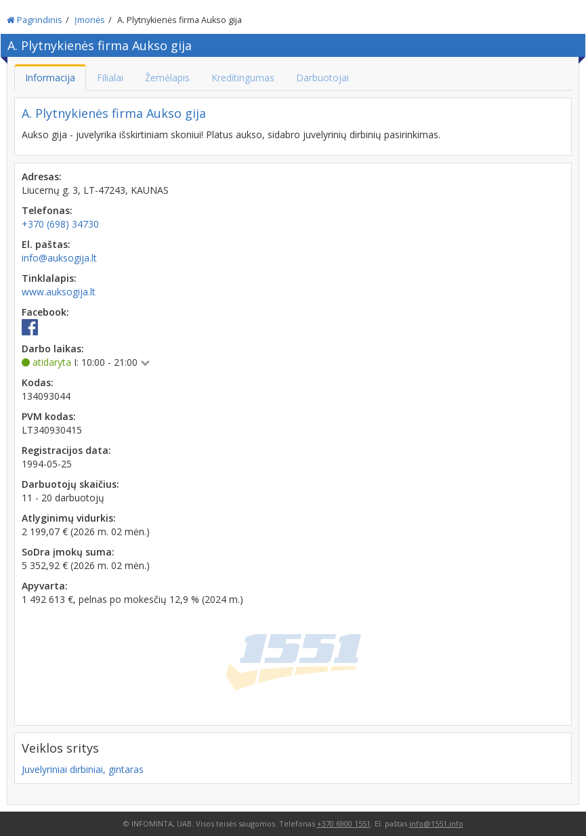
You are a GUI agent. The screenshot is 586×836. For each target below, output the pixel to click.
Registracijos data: (66, 450)
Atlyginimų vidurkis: (69, 517)
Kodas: (38, 382)
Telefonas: (47, 210)
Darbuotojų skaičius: (70, 484)
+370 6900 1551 (344, 823)
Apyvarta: (45, 585)
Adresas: (42, 176)
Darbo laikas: (53, 348)
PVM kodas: (49, 416)
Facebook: (45, 312)
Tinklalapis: (49, 278)
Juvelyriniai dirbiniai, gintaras (83, 769)
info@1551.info (436, 823)
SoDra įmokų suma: (68, 551)
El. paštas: (46, 244)
